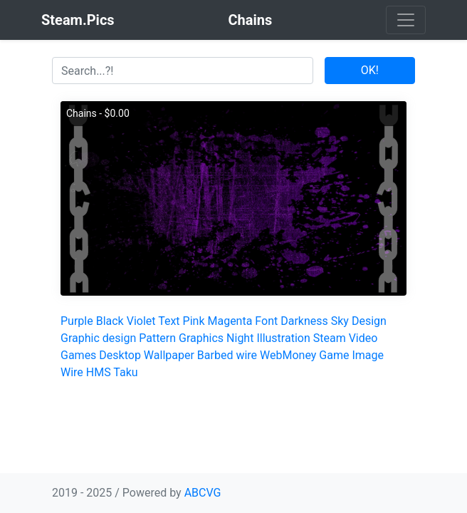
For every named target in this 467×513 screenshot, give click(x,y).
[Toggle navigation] (406, 20)
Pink (194, 321)
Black (110, 321)
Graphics (201, 338)
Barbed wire (227, 355)
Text (168, 321)
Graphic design (98, 338)
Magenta (229, 321)
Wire (72, 372)
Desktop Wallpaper (146, 355)
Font (266, 321)
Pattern (157, 338)
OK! (370, 70)
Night (239, 338)
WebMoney (288, 355)
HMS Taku (112, 372)
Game (334, 355)
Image (368, 355)
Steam (329, 338)
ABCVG (202, 492)
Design (369, 321)
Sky (340, 321)
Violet (141, 321)
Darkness (304, 321)
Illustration (283, 338)
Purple (77, 321)
